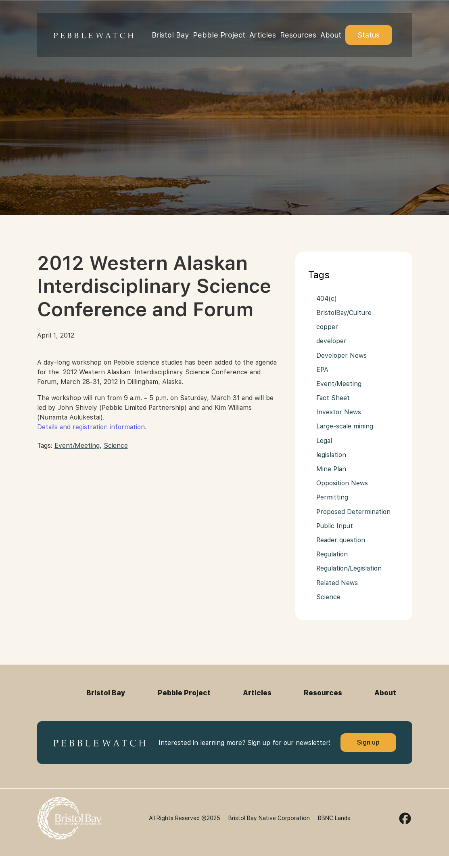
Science (116, 445)
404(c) (326, 298)
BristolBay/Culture (344, 313)
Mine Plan (331, 469)
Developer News (341, 355)
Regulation (332, 554)
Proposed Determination (353, 512)
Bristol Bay (170, 35)
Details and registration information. (91, 427)
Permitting (332, 497)
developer (331, 341)
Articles (262, 35)
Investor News (338, 412)
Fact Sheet (333, 398)
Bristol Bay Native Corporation (269, 818)
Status (369, 35)
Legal (324, 441)
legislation (331, 455)
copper (327, 327)
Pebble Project (219, 35)
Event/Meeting (77, 445)
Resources (298, 35)
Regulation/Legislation (349, 568)
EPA (322, 369)
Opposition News (342, 483)
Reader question (340, 540)
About (330, 35)
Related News (337, 583)
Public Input (334, 526)
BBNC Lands (334, 818)
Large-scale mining (344, 426)
